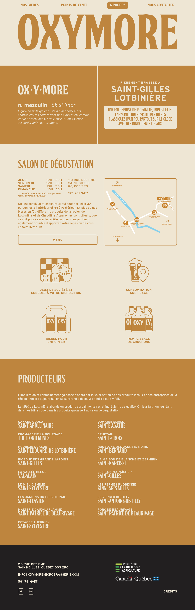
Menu (58, 240)
